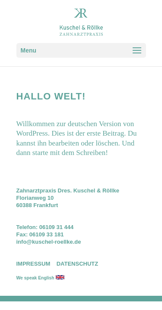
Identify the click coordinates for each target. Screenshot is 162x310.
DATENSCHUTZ (77, 263)
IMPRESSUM (33, 263)
